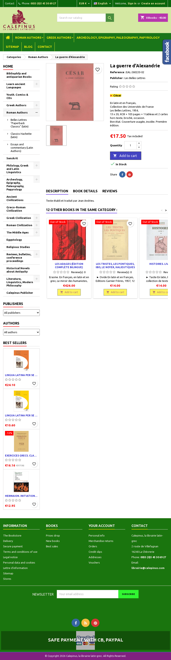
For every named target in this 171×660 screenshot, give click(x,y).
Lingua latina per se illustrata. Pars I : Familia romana (21, 375)
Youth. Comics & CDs (17, 96)
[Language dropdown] (103, 3)
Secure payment (13, 546)
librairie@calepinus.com (148, 567)
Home (8, 66)
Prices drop (53, 535)
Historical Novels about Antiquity (18, 270)
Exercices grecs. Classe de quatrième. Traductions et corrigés (21, 455)
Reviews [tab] (109, 191)
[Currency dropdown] (85, 3)
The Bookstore (12, 535)
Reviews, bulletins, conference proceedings (18, 257)
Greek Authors (59, 37)
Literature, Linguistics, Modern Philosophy (19, 282)
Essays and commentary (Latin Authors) (22, 147)
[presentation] (91, 606)
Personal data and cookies (19, 562)
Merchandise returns (101, 540)
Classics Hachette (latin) (21, 135)
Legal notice (10, 557)
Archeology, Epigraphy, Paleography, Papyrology (118, 37)
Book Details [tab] (85, 191)
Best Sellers (15, 343)
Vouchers (94, 562)
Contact (9, 3)
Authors (11, 323)
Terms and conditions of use (20, 551)
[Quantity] (130, 145)
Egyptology (14, 239)
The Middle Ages (17, 232)
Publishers (13, 304)
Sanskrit (12, 158)
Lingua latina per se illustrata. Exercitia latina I (21, 415)
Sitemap (12, 46)
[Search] (85, 18)
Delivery (8, 540)
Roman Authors (28, 37)
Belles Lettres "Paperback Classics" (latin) (19, 123)
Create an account (153, 3)
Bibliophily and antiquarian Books (19, 75)
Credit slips (95, 551)
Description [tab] (57, 191)
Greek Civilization (18, 217)
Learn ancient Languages (15, 86)
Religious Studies (18, 246)
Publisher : (117, 77)
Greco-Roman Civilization (16, 209)
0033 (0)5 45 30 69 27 (43, 3)
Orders (93, 546)
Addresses (95, 557)
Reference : (117, 72)
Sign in (132, 3)
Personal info (97, 535)
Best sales (52, 546)
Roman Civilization (19, 225)
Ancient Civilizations (15, 198)
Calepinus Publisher (19, 292)
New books (53, 540)
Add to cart (125, 156)
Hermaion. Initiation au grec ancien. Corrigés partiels (21, 496)
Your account (102, 526)
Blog (28, 46)
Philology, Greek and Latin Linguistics (17, 169)
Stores (7, 578)
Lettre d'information (15, 567)
